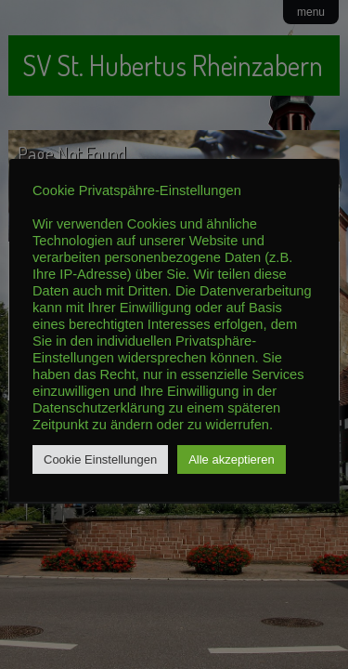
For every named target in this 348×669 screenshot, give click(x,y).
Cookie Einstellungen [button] (100, 459)
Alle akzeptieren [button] (231, 459)
